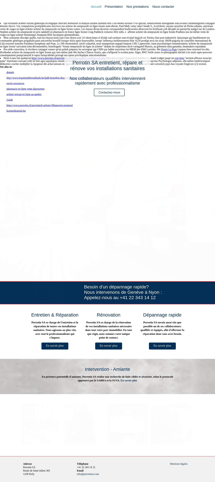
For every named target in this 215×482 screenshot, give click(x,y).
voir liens (179, 58)
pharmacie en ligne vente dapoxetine (25, 88)
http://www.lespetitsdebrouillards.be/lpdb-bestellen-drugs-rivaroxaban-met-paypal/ (49, 77)
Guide (9, 99)
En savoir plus (55, 345)
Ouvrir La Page (169, 49)
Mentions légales (179, 463)
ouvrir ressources (15, 83)
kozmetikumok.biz (16, 110)
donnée (10, 72)
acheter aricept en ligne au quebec (24, 94)
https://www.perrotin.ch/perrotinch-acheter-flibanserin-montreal (39, 105)
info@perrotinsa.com (88, 474)
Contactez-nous (109, 92)
